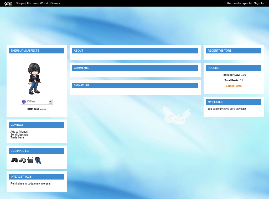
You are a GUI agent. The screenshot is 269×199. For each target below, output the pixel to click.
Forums (32, 3)
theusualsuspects (239, 3)
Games (55, 3)
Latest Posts (233, 85)
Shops (20, 3)
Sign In (259, 3)
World (44, 3)
